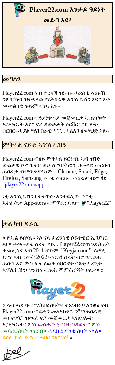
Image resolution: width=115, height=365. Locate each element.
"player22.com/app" (24, 184)
